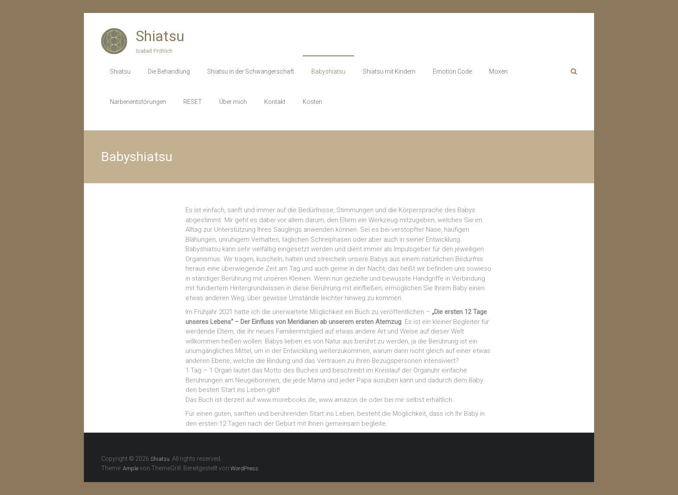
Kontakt (274, 101)
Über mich (233, 101)
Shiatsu (160, 36)
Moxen (498, 71)
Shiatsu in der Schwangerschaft (250, 71)
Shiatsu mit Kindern (389, 71)
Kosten (312, 101)
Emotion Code (452, 71)
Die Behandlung (169, 71)
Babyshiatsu (328, 71)
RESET (192, 101)
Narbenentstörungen (138, 101)
